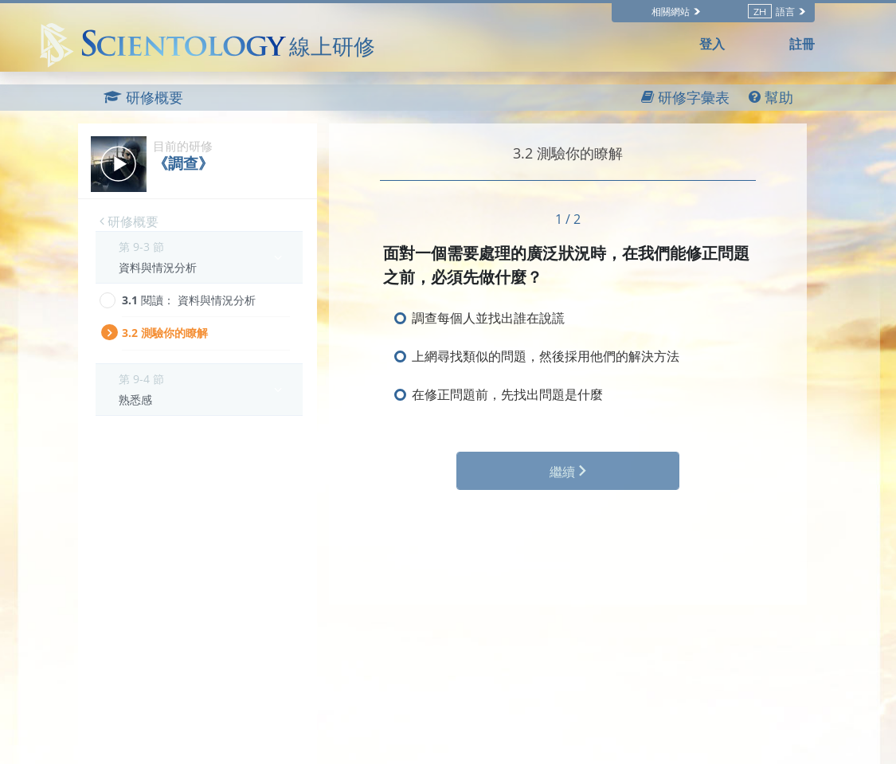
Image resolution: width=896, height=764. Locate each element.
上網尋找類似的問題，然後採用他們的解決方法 (545, 356)
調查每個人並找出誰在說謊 (488, 318)
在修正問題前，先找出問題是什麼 (507, 394)
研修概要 (129, 221)
